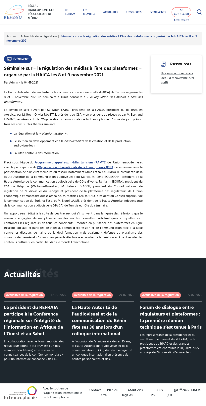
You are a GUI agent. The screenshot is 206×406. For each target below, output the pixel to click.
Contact (95, 390)
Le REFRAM (70, 12)
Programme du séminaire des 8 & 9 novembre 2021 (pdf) (177, 78)
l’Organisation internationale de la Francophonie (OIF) (75, 167)
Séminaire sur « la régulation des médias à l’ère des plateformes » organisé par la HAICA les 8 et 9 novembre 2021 (101, 38)
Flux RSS (157, 392)
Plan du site (109, 392)
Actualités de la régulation (39, 36)
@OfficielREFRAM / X (184, 392)
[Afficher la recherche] (199, 12)
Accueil (11, 36)
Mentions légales (132, 392)
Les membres (89, 12)
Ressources (133, 12)
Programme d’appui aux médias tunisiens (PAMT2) (70, 162)
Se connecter (181, 12)
